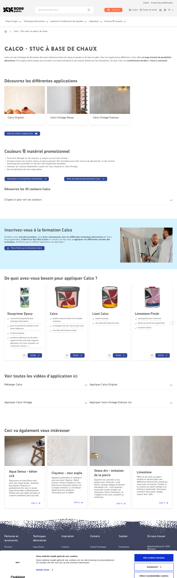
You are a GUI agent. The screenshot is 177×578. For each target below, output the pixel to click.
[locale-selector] (171, 10)
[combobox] (64, 10)
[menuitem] (13, 23)
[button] (88, 200)
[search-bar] (62, 10)
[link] (146, 2)
